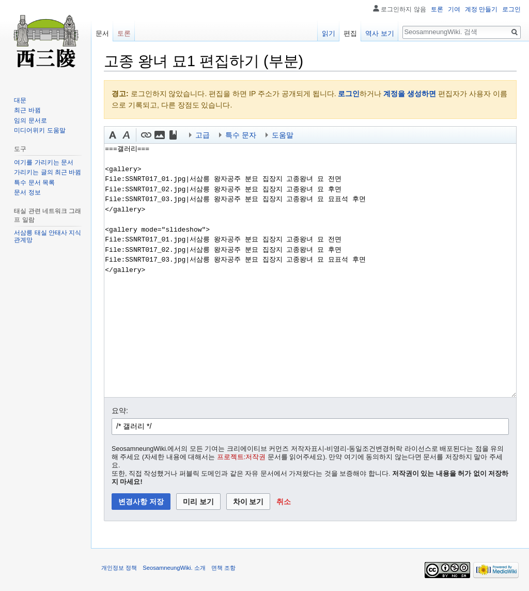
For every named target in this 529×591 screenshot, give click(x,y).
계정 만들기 (481, 9)
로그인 (349, 93)
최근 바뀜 (27, 110)
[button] (112, 135)
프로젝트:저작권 (241, 457)
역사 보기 (379, 33)
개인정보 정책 (119, 568)
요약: (120, 410)
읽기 (328, 33)
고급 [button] (202, 135)
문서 (102, 33)
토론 (437, 9)
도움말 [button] (282, 135)
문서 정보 (27, 192)
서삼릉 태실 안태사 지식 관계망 (47, 236)
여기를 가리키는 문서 (43, 162)
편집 (350, 33)
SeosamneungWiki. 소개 (174, 568)
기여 (454, 9)
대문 (20, 100)
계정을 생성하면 (409, 93)
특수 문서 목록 (34, 182)
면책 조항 (223, 568)
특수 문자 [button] (240, 135)
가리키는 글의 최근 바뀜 (47, 172)
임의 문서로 (30, 120)
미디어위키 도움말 (39, 130)
